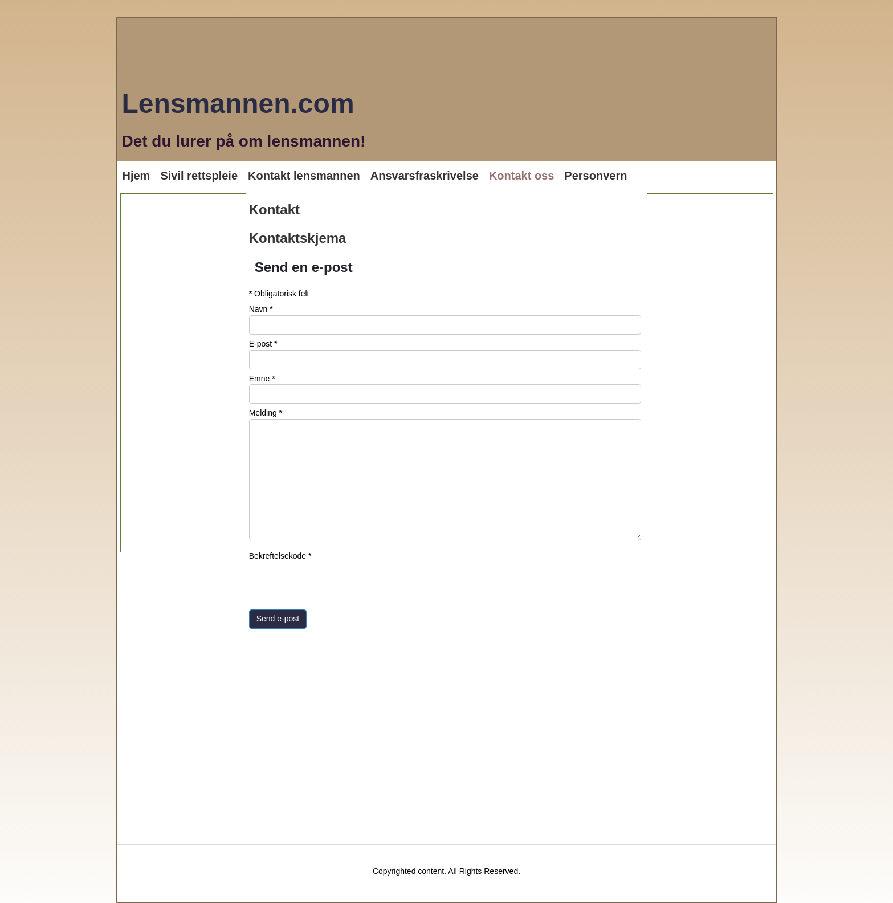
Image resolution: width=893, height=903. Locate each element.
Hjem (136, 175)
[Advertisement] (183, 373)
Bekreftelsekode (280, 555)
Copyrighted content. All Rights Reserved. (446, 871)
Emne (262, 378)
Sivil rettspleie (199, 175)
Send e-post (278, 618)
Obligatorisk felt (279, 293)
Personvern (595, 175)
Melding (265, 412)
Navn (261, 309)
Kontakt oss (521, 175)
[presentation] (335, 584)
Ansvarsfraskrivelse (424, 175)
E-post (263, 343)
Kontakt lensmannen (304, 175)
